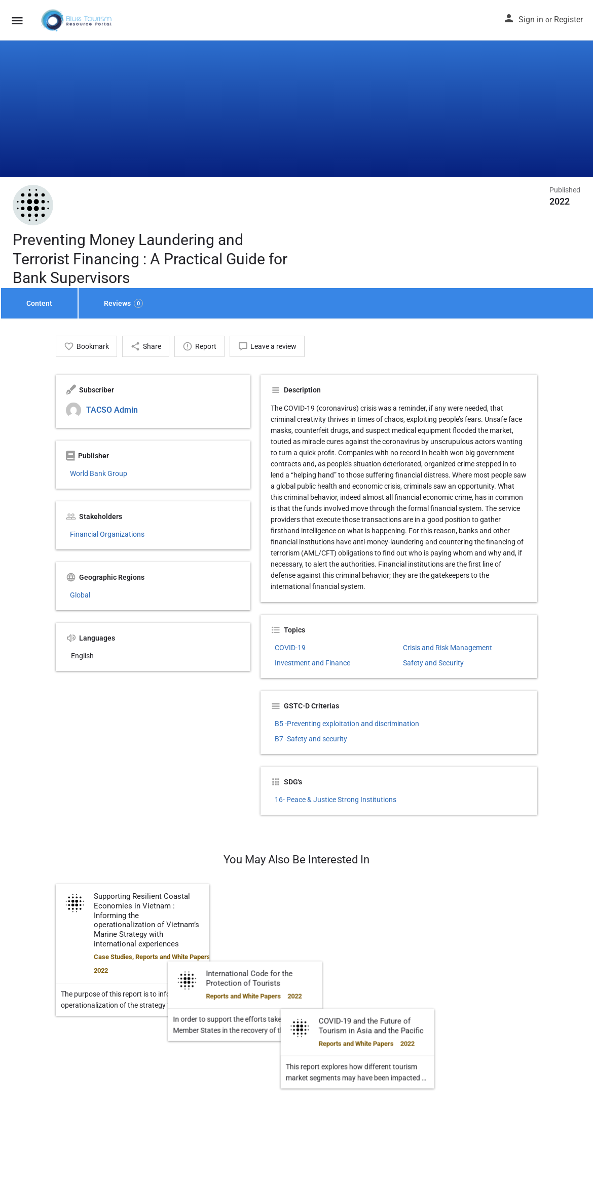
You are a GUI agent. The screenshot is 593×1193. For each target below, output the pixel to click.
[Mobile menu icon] (17, 20)
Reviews (123, 303)
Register (568, 19)
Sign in (530, 19)
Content (39, 303)
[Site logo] (77, 20)
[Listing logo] (33, 205)
